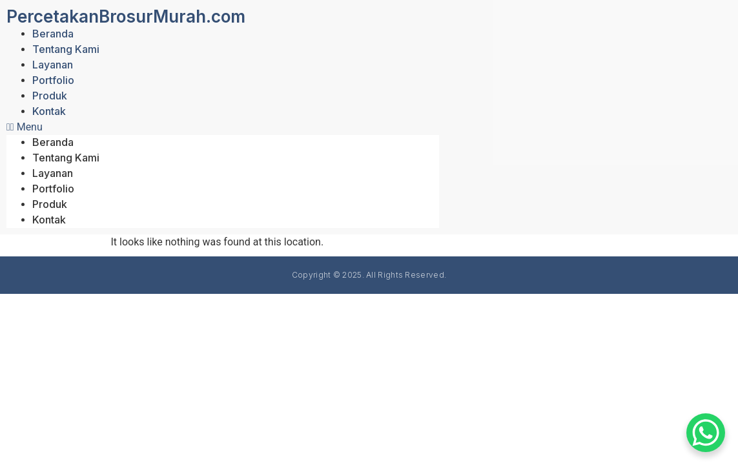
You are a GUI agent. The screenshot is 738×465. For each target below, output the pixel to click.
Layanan (52, 64)
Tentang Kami (65, 49)
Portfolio (53, 80)
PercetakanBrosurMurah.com (125, 16)
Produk (49, 95)
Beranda (53, 33)
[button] (222, 127)
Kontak (49, 111)
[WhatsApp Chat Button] (705, 432)
